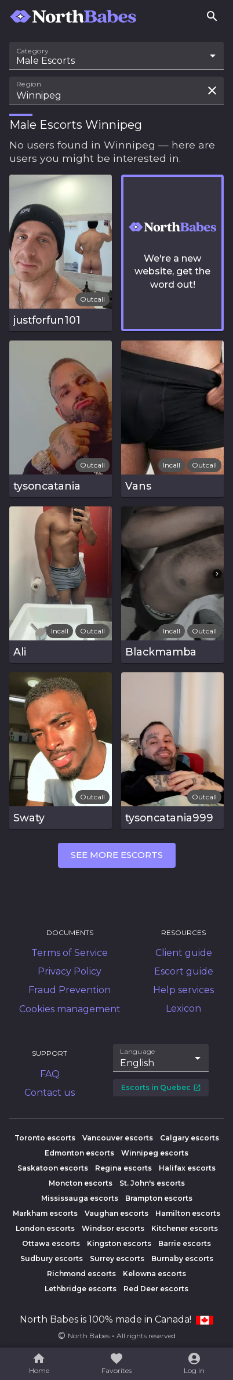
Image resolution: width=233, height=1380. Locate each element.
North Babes (89, 1335)
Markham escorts (45, 1213)
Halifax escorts (187, 1168)
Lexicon (183, 1008)
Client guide (183, 952)
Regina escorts (123, 1168)
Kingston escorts (119, 1243)
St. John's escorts (152, 1183)
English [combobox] (137, 1062)
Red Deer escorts (155, 1288)
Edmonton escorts (79, 1153)
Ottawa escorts (51, 1243)
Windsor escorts (113, 1228)
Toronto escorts (44, 1137)
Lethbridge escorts (80, 1288)
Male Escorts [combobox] (45, 60)
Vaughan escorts (116, 1213)
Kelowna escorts (154, 1273)
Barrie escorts (184, 1243)
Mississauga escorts (79, 1198)
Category (32, 51)
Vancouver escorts (117, 1137)
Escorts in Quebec (161, 1087)
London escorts (45, 1228)
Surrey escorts (117, 1258)
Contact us (49, 1092)
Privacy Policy (69, 971)
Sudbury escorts (51, 1258)
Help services (183, 989)
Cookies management (70, 1009)
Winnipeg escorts (154, 1153)
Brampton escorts (158, 1198)
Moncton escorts (80, 1183)
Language (138, 1052)
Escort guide (183, 971)
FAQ (50, 1074)
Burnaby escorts (182, 1258)
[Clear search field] (212, 90)
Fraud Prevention (69, 989)
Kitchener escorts (184, 1228)
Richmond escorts (81, 1273)
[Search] (212, 16)
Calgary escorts (189, 1137)
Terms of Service (69, 952)
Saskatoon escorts (52, 1168)
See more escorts (117, 854)
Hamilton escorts (187, 1213)
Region (28, 84)
